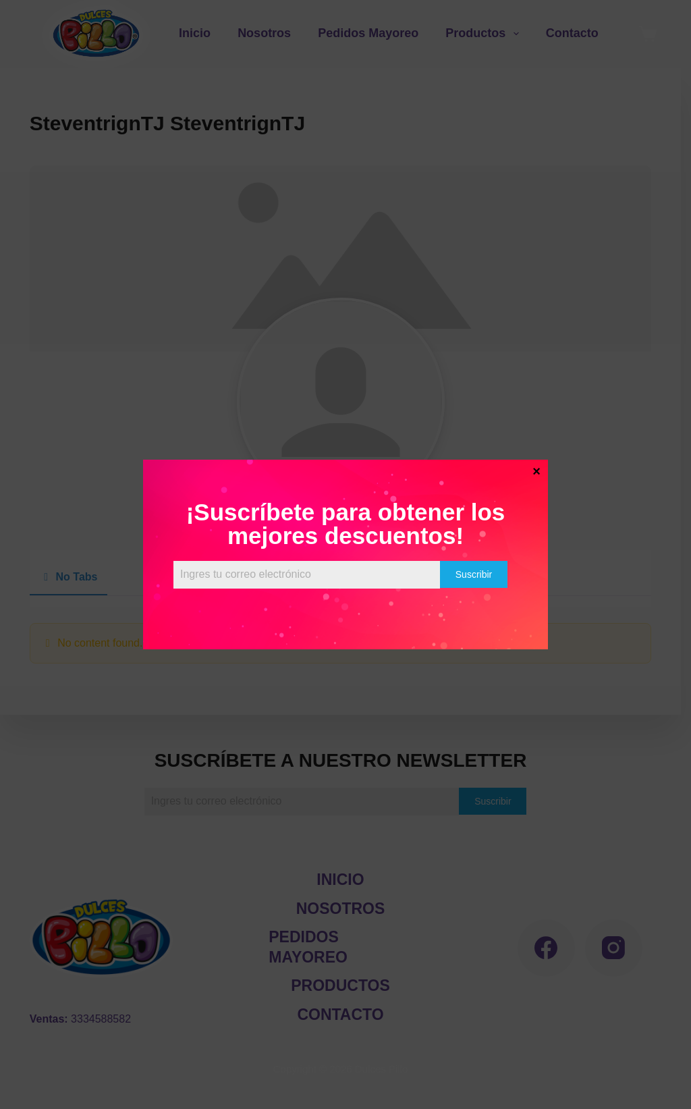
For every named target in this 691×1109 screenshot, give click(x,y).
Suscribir (473, 574)
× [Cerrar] (536, 470)
